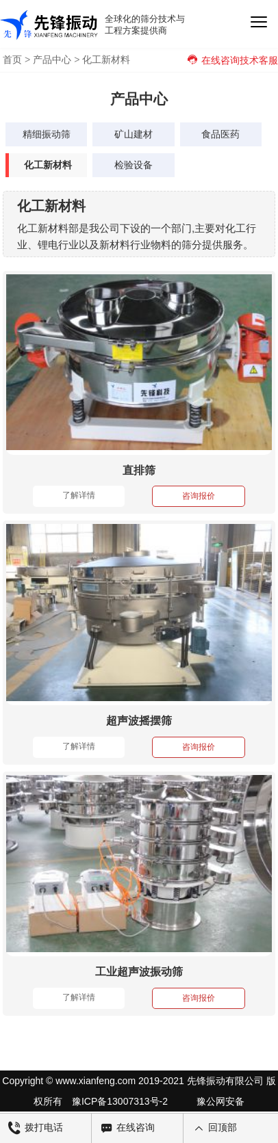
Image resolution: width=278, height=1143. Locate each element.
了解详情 (78, 495)
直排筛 (139, 470)
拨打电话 (35, 1128)
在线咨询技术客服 (232, 60)
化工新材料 (106, 59)
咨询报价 (198, 496)
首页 (12, 59)
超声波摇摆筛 (139, 720)
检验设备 (133, 164)
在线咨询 (127, 1128)
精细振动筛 (47, 134)
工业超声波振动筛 (139, 971)
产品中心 (52, 59)
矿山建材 (133, 134)
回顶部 (214, 1128)
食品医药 (220, 134)
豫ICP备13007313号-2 (120, 1101)
